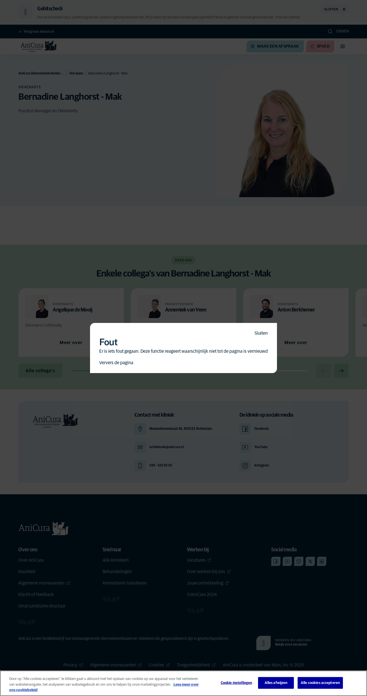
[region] (183, 683)
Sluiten (261, 333)
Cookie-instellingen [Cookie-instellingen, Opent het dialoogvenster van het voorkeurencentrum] (236, 683)
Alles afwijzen (276, 683)
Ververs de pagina (116, 362)
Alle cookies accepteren (320, 683)
